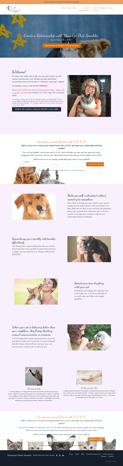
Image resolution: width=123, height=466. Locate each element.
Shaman (103, 8)
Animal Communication (83, 9)
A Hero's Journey (96, 9)
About (69, 8)
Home (63, 8)
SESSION (43, 86)
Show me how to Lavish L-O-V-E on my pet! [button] (61, 45)
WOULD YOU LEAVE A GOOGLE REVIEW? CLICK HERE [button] (36, 109)
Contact (110, 8)
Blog (74, 8)
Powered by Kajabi (111, 461)
